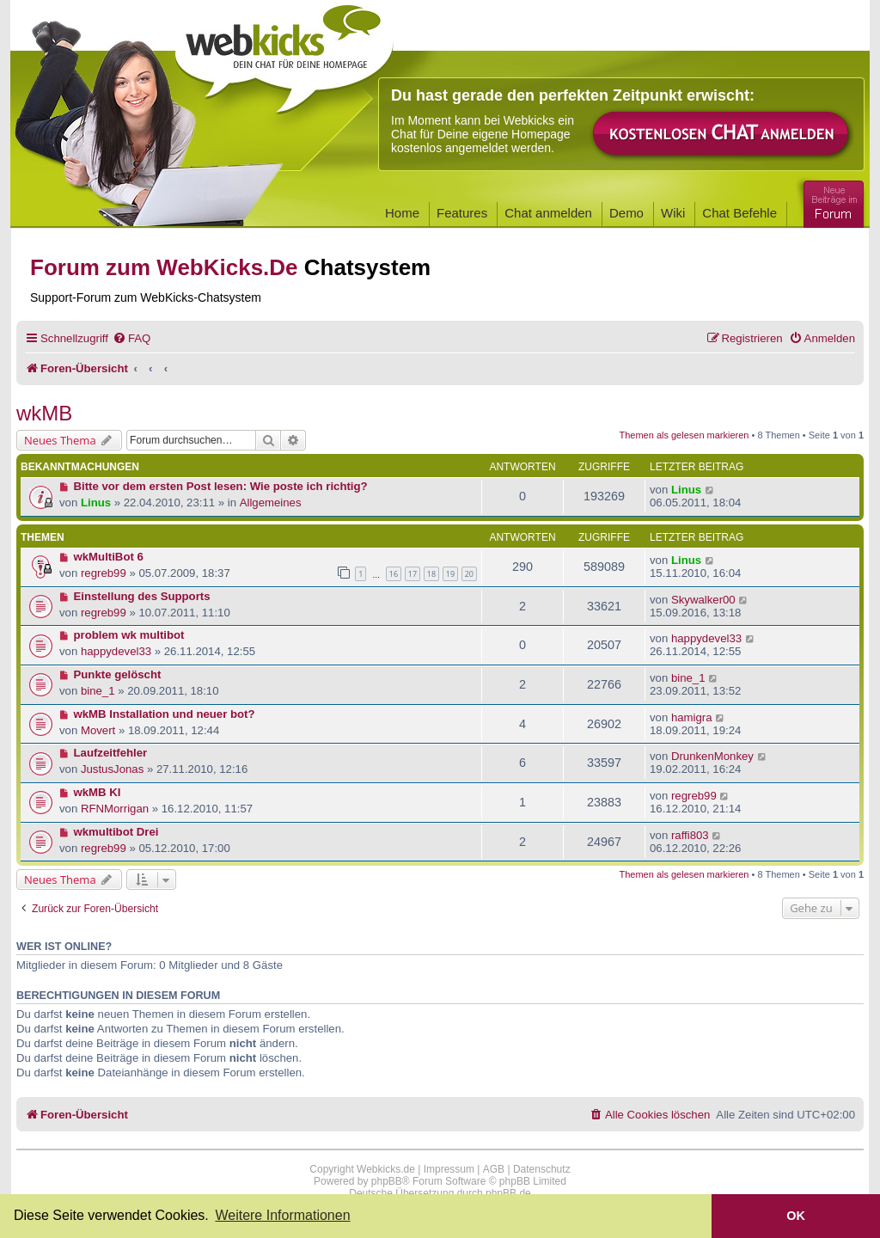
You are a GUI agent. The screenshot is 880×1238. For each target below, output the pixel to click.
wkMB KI (97, 792)
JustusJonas (112, 769)
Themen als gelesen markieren (684, 435)
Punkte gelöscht (118, 674)
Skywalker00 (703, 599)
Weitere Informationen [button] (282, 1215)
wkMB (44, 413)
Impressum (449, 1169)
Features (462, 212)
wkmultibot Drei (116, 831)
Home (402, 212)
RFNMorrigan (115, 808)
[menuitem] (131, 338)
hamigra (691, 717)
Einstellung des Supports (142, 596)
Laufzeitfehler (111, 752)
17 (412, 573)
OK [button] (795, 1216)
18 (431, 573)
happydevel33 (116, 651)
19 (450, 573)
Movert (98, 730)
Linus (96, 502)
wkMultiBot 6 (109, 556)
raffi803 (690, 835)
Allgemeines (271, 502)
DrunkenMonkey (712, 756)
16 (393, 573)
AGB (493, 1169)
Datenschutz (542, 1169)
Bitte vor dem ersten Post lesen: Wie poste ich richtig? (221, 486)
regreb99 (103, 573)
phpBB (386, 1181)
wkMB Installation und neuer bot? (164, 714)
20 (469, 573)
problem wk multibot (129, 634)
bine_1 (98, 690)
